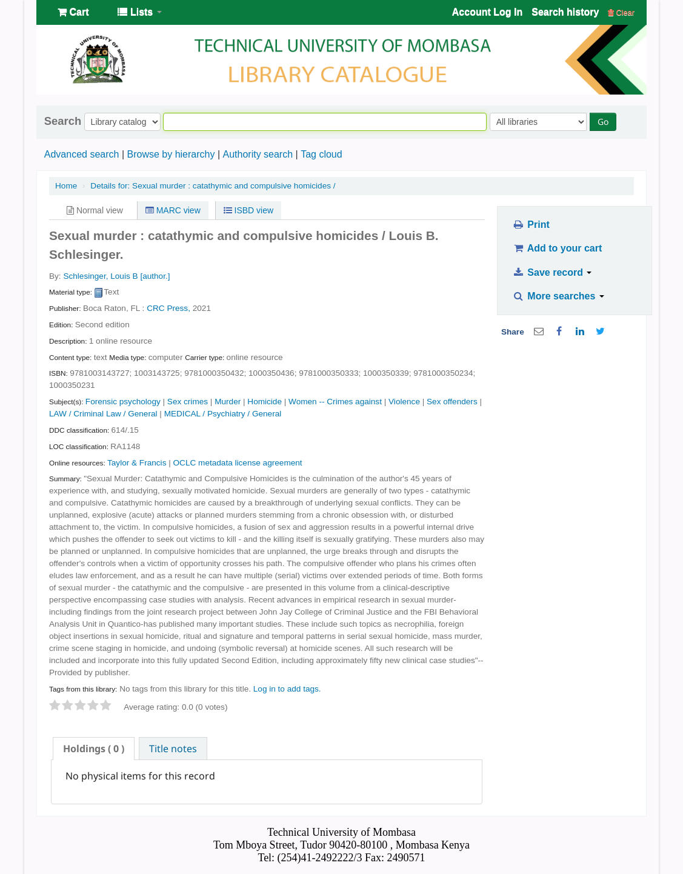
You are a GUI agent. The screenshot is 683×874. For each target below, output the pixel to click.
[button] (73, 12)
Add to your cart (557, 248)
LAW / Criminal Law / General (103, 413)
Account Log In (487, 12)
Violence (404, 401)
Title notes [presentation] (173, 748)
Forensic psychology (123, 401)
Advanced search (81, 154)
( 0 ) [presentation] (93, 748)
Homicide (264, 401)
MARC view (173, 210)
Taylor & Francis (136, 462)
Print (530, 224)
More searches (558, 296)
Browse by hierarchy (171, 154)
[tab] (94, 748)
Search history (565, 12)
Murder (228, 401)
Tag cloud (321, 154)
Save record (551, 272)
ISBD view (248, 210)
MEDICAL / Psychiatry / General (223, 413)
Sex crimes (187, 401)
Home (66, 185)
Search (62, 121)
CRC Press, (168, 308)
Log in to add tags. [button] (287, 688)
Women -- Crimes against (335, 401)
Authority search (257, 154)
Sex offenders (452, 401)
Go (603, 121)
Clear (621, 12)
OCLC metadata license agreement (237, 462)
